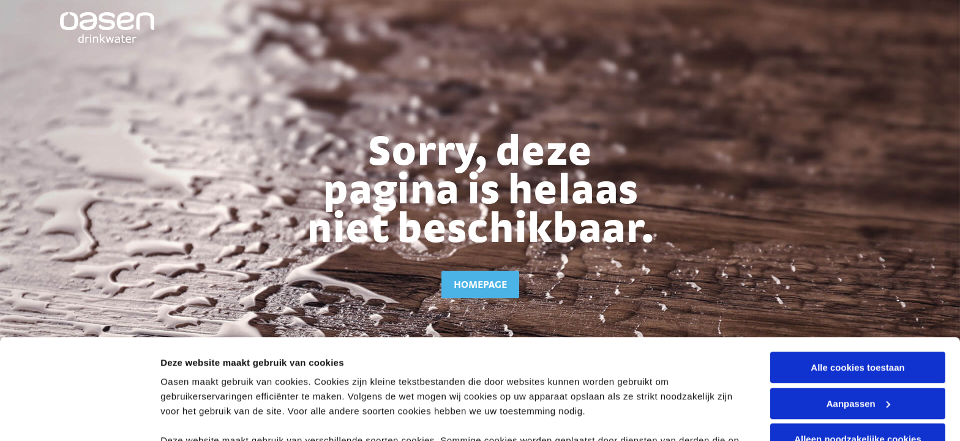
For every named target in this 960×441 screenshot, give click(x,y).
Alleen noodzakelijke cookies (857, 339)
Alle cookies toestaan (857, 267)
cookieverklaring (392, 355)
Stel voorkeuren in (201, 417)
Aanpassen (858, 303)
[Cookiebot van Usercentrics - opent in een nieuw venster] (79, 417)
